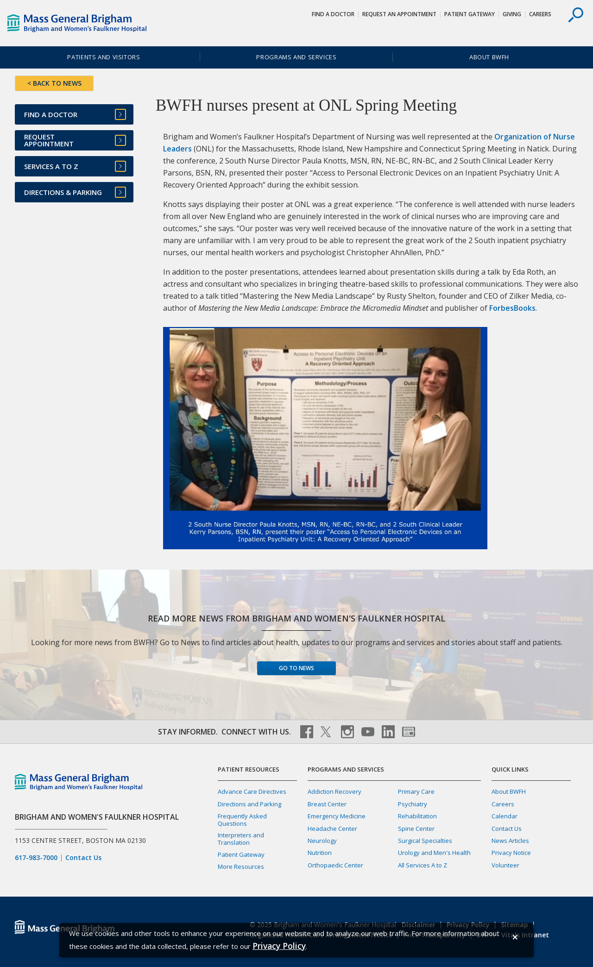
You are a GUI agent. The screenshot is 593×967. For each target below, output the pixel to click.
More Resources (241, 866)
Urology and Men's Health (434, 852)
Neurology (322, 840)
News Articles (510, 840)
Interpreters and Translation (241, 838)
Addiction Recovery (334, 791)
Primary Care (416, 791)
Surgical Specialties (425, 840)
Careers (540, 14)
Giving (512, 14)
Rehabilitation (417, 816)
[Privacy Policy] (279, 946)
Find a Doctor (333, 14)
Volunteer (505, 865)
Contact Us (83, 857)
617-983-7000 (36, 857)
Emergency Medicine (337, 816)
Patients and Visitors (103, 57)
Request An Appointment (399, 14)
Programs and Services (296, 57)
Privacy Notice (511, 852)
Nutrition (320, 852)
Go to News (296, 668)
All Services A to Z (422, 865)
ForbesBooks (512, 308)
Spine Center (416, 828)
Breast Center (327, 804)
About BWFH (489, 57)
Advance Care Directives (252, 791)
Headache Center (332, 828)
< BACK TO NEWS (54, 83)
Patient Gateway (469, 14)
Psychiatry (412, 804)
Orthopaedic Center (335, 865)
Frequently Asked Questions (242, 819)
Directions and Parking (249, 804)
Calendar (504, 816)
